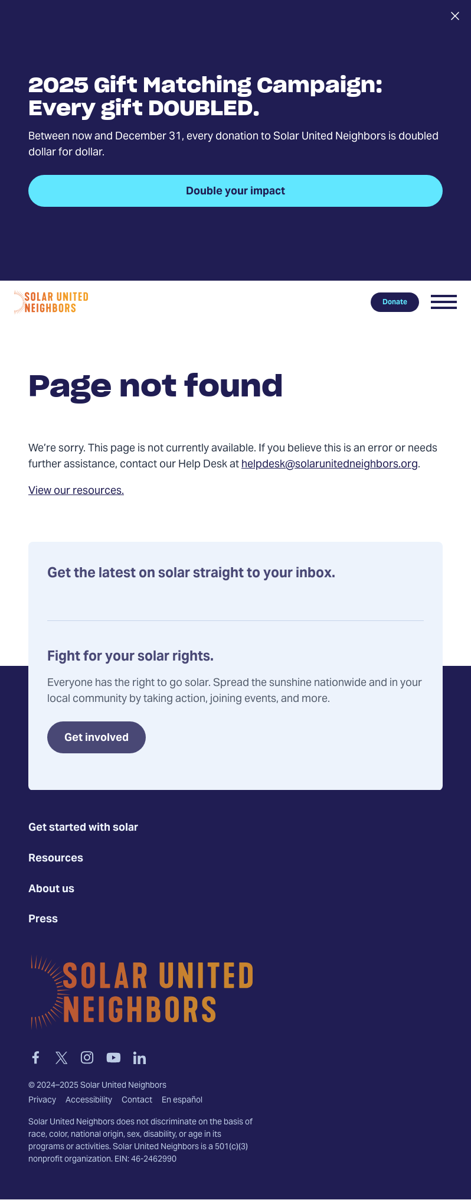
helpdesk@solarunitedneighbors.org (329, 464)
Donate (394, 302)
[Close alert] (455, 16)
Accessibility (89, 1101)
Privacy (42, 1101)
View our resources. (76, 491)
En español (182, 1101)
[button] (444, 302)
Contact (137, 1101)
